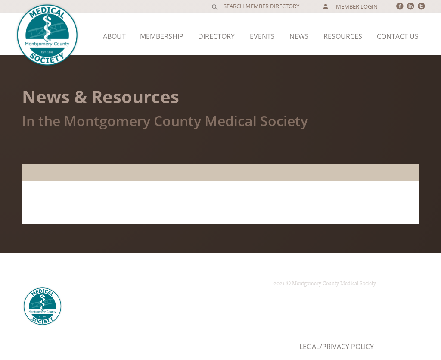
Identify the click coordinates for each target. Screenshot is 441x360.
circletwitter (421, 6)
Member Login (350, 6)
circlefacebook (400, 6)
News (299, 36)
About (114, 36)
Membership (161, 36)
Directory (216, 36)
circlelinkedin (410, 6)
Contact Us (398, 36)
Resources (342, 36)
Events (262, 36)
